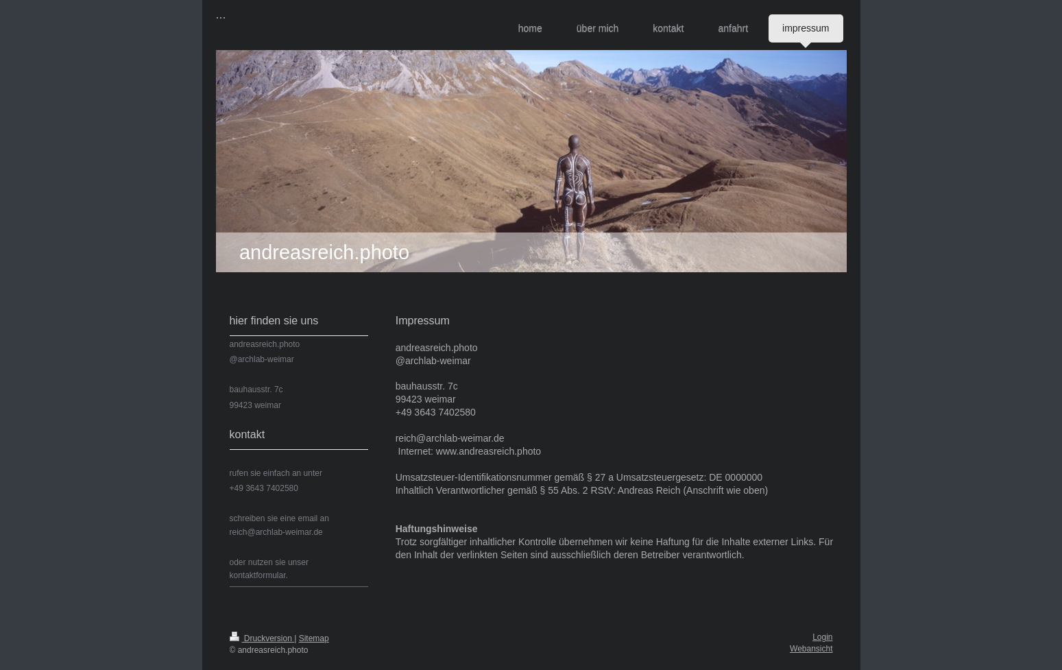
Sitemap (314, 638)
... (221, 14)
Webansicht (811, 649)
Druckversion (262, 638)
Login (822, 637)
